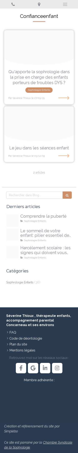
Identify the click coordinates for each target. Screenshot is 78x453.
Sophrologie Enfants (19, 282)
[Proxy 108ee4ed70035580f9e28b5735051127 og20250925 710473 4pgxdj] (12, 252)
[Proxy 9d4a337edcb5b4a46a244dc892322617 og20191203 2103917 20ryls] (39, 123)
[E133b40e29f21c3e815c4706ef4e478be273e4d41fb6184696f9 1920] (39, 47)
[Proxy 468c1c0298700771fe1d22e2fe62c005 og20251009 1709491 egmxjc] (12, 235)
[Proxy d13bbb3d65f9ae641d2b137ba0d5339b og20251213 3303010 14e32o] (12, 220)
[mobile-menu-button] (65, 4)
